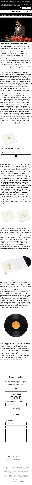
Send (16, 445)
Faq (6, 457)
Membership (16, 456)
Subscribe (16, 408)
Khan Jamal (3, 149)
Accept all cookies (26, 7)
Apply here (16, 388)
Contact (7, 461)
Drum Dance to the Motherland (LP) (10, 148)
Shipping (8, 456)
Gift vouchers (16, 459)
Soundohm (16, 11)
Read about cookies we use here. (13, 5)
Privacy (7, 459)
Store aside (16, 457)
